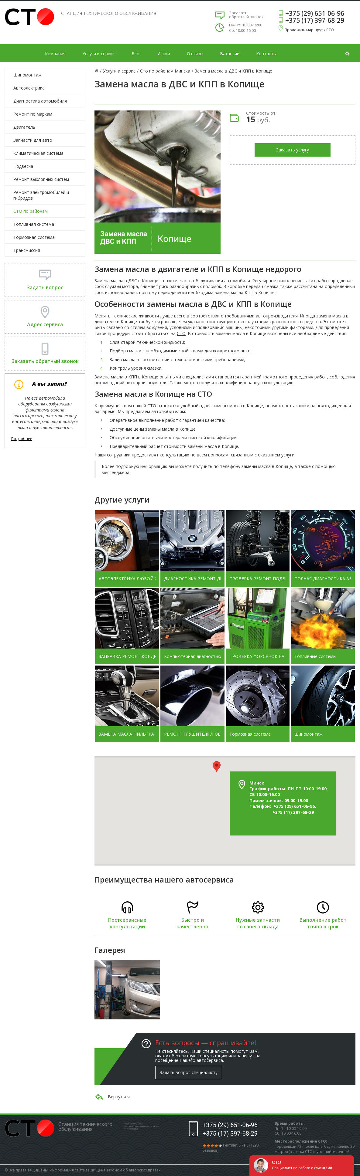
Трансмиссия (26, 250)
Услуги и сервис (98, 53)
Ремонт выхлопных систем (41, 179)
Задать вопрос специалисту (189, 1072)
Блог (136, 53)
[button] (217, 766)
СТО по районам (30, 211)
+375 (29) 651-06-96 (314, 13)
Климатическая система (38, 153)
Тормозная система (34, 237)
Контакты (266, 53)
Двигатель (24, 127)
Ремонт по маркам (32, 114)
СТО (181, 333)
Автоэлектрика (29, 88)
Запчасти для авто (32, 140)
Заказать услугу (292, 150)
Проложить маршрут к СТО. (310, 29)
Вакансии (229, 53)
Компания (55, 53)
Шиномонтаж (27, 75)
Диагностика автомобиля (40, 101)
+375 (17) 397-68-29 (314, 20)
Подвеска (23, 166)
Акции (164, 53)
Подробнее (21, 438)
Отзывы (195, 53)
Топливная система (33, 224)
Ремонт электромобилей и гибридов (41, 195)
